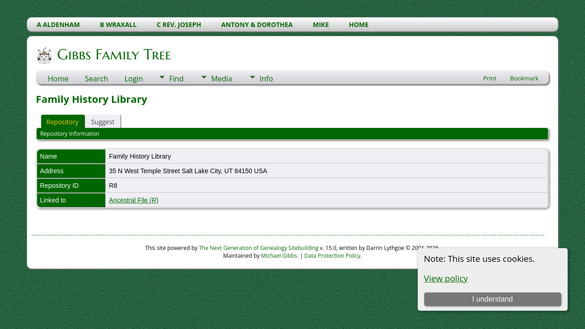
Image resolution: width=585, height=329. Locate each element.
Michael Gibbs (279, 256)
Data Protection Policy (332, 256)
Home (58, 79)
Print (489, 78)
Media (221, 79)
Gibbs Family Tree (113, 54)
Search (96, 79)
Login (133, 79)
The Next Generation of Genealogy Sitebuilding (259, 248)
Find (176, 79)
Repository (63, 121)
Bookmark (524, 78)
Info (266, 79)
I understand (492, 299)
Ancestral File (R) (134, 200)
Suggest (102, 121)
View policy (446, 278)
